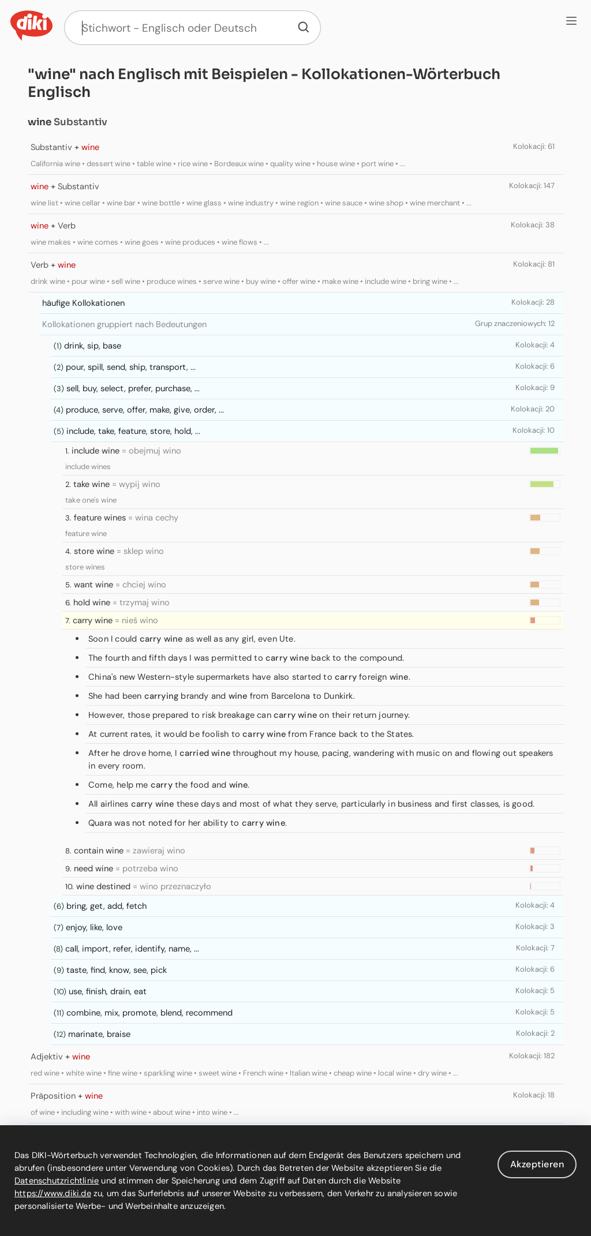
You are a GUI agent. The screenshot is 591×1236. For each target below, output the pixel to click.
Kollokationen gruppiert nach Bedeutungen (124, 324)
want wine (93, 584)
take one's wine (91, 500)
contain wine (99, 850)
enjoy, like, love (94, 927)
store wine (94, 551)
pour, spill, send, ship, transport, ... (131, 367)
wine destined (103, 886)
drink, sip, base (92, 345)
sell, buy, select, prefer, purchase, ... (133, 388)
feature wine (86, 533)
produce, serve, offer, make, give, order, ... (145, 409)
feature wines (100, 517)
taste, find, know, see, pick (116, 970)
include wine (95, 450)
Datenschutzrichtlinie (56, 1180)
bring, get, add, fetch (106, 906)
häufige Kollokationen (83, 303)
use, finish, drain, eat (108, 991)
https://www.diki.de (52, 1193)
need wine (93, 868)
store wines (85, 567)
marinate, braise (99, 1034)
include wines (88, 466)
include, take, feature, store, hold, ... (133, 431)
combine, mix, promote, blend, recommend (149, 1012)
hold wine (91, 602)
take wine (91, 484)
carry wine (93, 620)
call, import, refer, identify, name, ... (132, 948)
